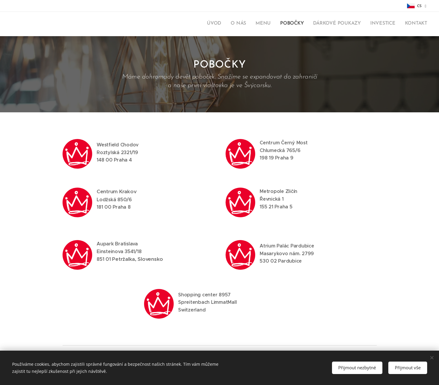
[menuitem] (372, 24)
